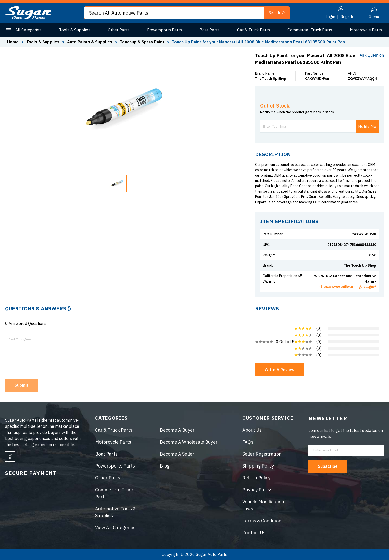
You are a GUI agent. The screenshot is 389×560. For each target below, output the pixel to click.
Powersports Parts (164, 29)
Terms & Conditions (263, 521)
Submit (21, 385)
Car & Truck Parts (253, 29)
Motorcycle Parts (366, 29)
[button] (118, 183)
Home (13, 41)
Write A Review (279, 369)
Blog (164, 466)
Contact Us (254, 533)
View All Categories (115, 527)
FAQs (247, 442)
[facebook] (10, 456)
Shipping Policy (258, 466)
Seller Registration (262, 454)
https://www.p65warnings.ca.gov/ (347, 286)
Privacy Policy (256, 490)
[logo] (28, 17)
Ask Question (372, 55)
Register (348, 16)
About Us (252, 430)
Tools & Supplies (74, 29)
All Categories (28, 29)
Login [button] (330, 16)
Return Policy (256, 478)
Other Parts (118, 29)
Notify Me (367, 126)
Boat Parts (209, 29)
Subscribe (328, 466)
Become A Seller (177, 454)
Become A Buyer (177, 430)
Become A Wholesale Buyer (189, 442)
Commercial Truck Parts (309, 29)
